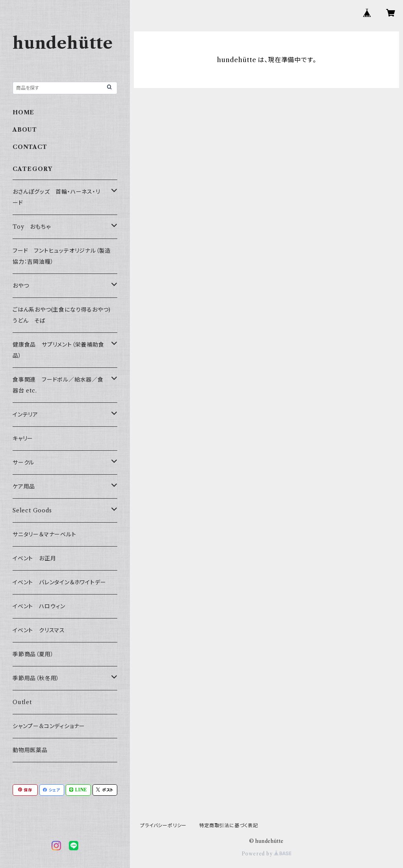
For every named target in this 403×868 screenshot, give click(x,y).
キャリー (23, 438)
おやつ (21, 285)
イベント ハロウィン (39, 606)
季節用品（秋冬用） (36, 678)
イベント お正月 (34, 558)
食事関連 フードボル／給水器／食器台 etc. (58, 385)
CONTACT (30, 146)
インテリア (25, 414)
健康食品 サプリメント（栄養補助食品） (58, 350)
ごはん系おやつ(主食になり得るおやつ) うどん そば (64, 315)
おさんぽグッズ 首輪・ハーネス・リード (56, 197)
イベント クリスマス (39, 630)
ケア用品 (24, 486)
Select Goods (32, 510)
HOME (23, 112)
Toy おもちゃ (31, 226)
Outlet (22, 702)
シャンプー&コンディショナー (49, 726)
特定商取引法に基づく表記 (228, 825)
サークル (23, 462)
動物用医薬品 (30, 750)
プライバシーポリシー (163, 825)
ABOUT (25, 129)
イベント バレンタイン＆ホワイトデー (59, 582)
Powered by (267, 854)
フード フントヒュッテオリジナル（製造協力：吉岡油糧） (62, 256)
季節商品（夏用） (33, 654)
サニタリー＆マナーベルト (44, 534)
